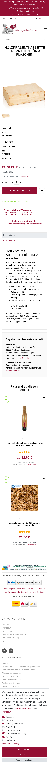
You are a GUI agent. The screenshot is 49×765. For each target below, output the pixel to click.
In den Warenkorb (19, 190)
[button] (5, 18)
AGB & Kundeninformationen (14, 634)
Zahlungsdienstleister (15, 724)
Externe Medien (13, 730)
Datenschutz (7, 631)
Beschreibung (9, 235)
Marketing (10, 727)
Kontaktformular (22, 358)
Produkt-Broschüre (10, 676)
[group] (24, 418)
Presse (5, 641)
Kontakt (5, 663)
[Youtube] (4, 650)
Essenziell (10, 717)
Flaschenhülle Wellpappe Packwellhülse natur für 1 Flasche (24, 444)
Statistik (9, 720)
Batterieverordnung (10, 638)
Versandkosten (23, 176)
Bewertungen (9, 240)
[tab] (24, 235)
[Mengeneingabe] (16, 182)
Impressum (7, 628)
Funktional (10, 740)
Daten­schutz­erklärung (23, 708)
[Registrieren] (16, 18)
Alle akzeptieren (24, 749)
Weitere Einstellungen (11, 743)
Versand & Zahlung (10, 686)
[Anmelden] (11, 18)
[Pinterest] (11, 650)
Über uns (6, 625)
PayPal (9, 737)
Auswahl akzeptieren (24, 760)
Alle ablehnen (24, 755)
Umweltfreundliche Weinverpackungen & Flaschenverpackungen (19, 671)
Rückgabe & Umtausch (12, 683)
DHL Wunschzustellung (16, 734)
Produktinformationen (11, 680)
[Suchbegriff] (24, 39)
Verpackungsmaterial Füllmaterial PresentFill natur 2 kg (24, 524)
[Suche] (44, 40)
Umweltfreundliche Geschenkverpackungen (21, 666)
